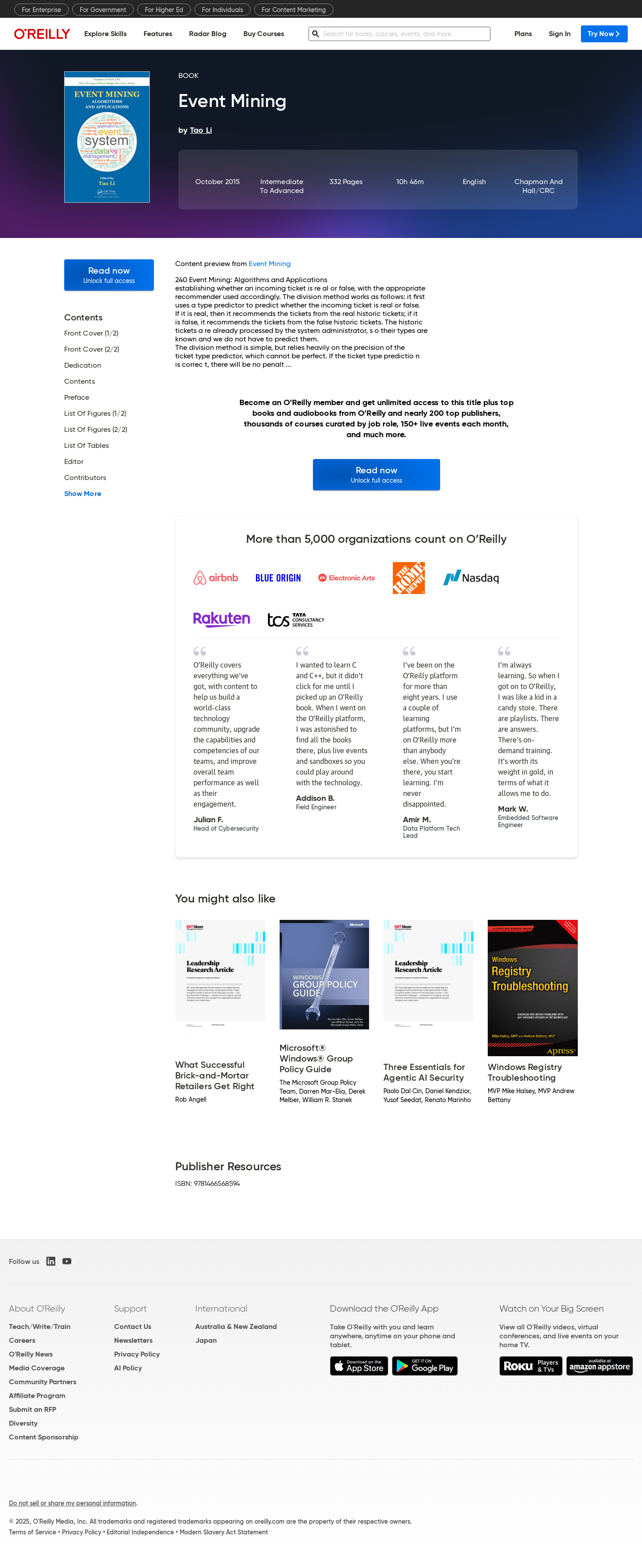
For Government (103, 10)
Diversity (23, 1423)
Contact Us (132, 1326)
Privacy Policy (137, 1354)
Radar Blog (207, 33)
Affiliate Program (37, 1395)
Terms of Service (32, 1532)
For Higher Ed (164, 10)
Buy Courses (263, 33)
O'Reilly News (31, 1354)
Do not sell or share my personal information (72, 1503)
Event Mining (270, 263)
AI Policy (128, 1368)
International (221, 1308)
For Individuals (222, 10)
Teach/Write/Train (39, 1326)
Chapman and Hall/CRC (538, 186)
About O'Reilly (37, 1308)
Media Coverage (37, 1368)
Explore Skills (105, 33)
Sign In (560, 33)
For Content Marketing (294, 10)
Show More (82, 493)
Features (158, 33)
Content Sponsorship (43, 1437)
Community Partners (42, 1381)
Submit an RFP (32, 1409)
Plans (523, 33)
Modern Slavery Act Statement (224, 1532)
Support (130, 1308)
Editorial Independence (140, 1532)
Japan (206, 1340)
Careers (22, 1340)
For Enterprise (41, 10)
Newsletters (133, 1340)
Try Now (604, 33)
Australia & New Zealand (236, 1326)
